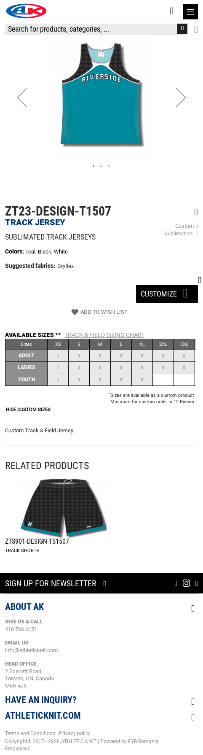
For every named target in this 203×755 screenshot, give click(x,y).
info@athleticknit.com (31, 650)
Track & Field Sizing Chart (104, 335)
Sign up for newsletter (50, 583)
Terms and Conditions (30, 733)
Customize (167, 291)
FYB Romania (143, 741)
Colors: (15, 251)
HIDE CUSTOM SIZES (28, 410)
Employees (17, 749)
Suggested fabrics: (30, 265)
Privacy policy (75, 733)
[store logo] (26, 11)
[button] (22, 97)
